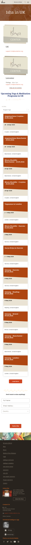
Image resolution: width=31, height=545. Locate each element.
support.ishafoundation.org (14, 51)
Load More (15, 381)
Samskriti (5, 470)
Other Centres (7, 516)
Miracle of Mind (7, 443)
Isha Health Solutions (9, 476)
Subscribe (15, 426)
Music (4, 450)
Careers (5, 483)
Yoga (4, 456)
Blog (4, 446)
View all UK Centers (15, 88)
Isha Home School (8, 466)
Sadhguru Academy (8, 463)
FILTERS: (4, 106)
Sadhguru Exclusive (8, 460)
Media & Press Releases (9, 453)
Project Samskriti (8, 480)
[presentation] (15, 418)
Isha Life (5, 473)
